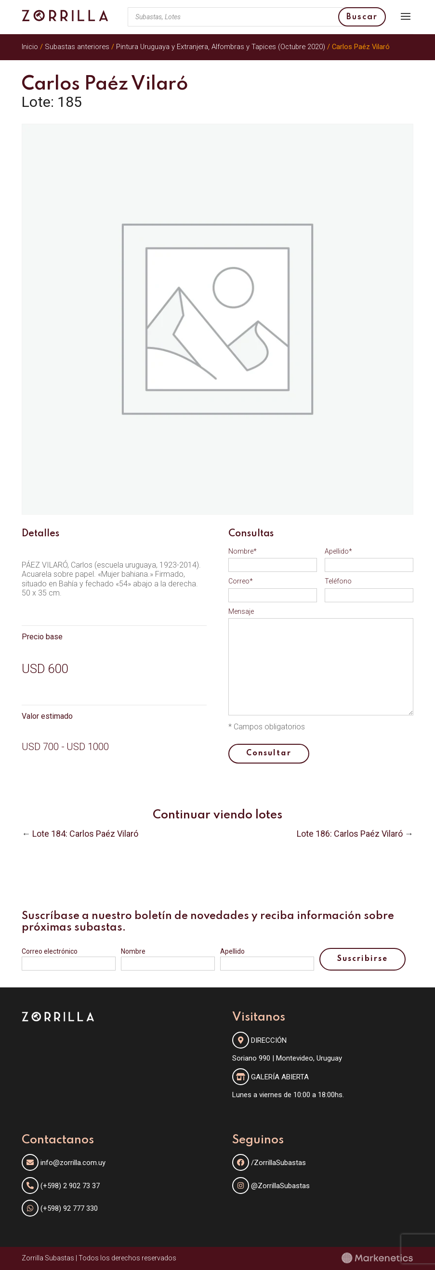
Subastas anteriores (77, 46)
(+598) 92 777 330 (69, 1208)
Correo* (240, 581)
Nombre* (242, 551)
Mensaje (241, 611)
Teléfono (338, 581)
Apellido (232, 951)
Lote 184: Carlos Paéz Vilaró (85, 834)
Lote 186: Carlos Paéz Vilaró (350, 834)
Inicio (30, 46)
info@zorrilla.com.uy (72, 1162)
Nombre (133, 951)
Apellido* (338, 551)
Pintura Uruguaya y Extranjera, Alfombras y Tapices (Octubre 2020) (220, 46)
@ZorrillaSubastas (271, 1185)
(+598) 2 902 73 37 (70, 1185)
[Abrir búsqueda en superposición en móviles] (257, 16)
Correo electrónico (50, 951)
